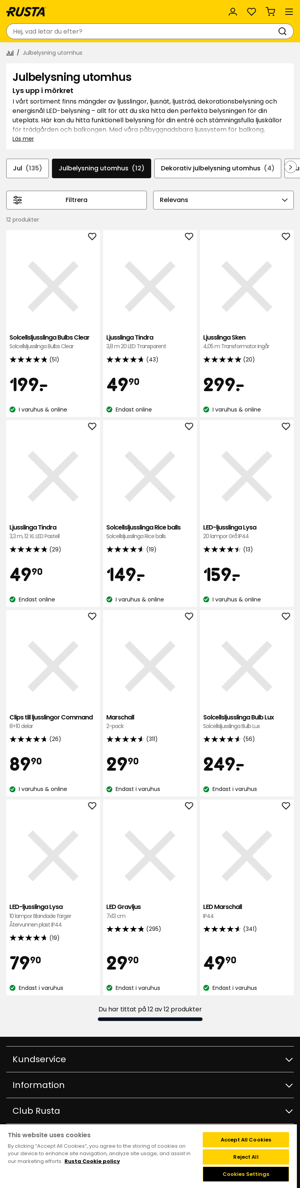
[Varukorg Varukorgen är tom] (270, 11)
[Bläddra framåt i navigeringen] (290, 167)
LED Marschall (247, 911)
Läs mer (23, 139)
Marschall (150, 722)
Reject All (245, 1157)
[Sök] (284, 31)
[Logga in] (232, 11)
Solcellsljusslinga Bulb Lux (247, 722)
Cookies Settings (246, 1174)
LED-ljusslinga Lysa (247, 532)
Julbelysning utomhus (102, 168)
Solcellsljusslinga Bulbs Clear (53, 342)
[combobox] (142, 31)
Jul (10, 53)
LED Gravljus (150, 911)
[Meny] (289, 11)
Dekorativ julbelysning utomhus (218, 168)
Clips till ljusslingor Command (53, 722)
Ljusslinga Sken (247, 342)
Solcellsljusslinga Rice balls (150, 532)
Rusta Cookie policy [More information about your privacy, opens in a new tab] (92, 1161)
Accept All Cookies (246, 1139)
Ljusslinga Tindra (150, 342)
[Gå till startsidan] (26, 11)
